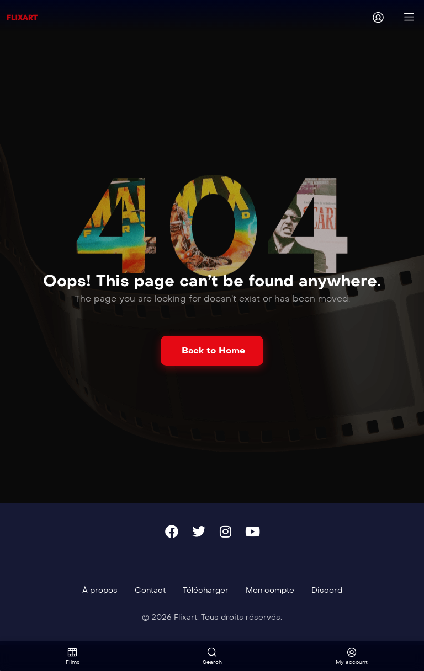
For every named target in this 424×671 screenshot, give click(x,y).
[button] (212, 351)
